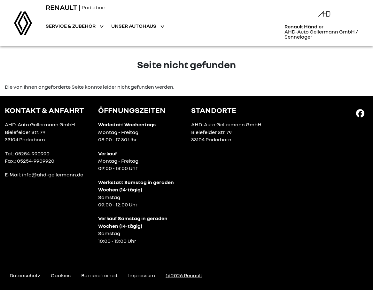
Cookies (61, 275)
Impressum (141, 275)
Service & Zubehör (71, 26)
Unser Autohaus (134, 26)
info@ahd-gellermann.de (52, 174)
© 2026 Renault (184, 275)
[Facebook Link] (360, 113)
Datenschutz (25, 275)
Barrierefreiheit (99, 275)
